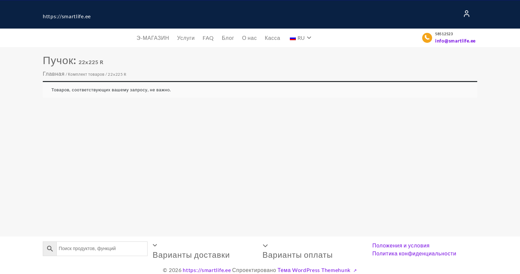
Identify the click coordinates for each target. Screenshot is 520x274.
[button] (205, 250)
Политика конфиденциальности (414, 253)
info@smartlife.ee (455, 41)
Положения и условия (401, 245)
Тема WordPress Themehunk (315, 270)
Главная (54, 73)
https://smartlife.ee (67, 16)
